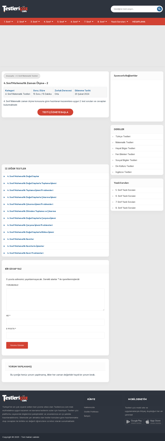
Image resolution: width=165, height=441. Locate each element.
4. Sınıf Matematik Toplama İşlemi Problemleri (30, 190)
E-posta (11, 329)
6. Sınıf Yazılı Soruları (126, 196)
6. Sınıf (74, 21)
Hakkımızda (89, 407)
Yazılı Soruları (118, 21)
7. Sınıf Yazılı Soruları (125, 202)
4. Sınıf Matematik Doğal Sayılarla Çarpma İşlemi (31, 218)
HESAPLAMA (138, 21)
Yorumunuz (12, 285)
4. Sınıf (47, 21)
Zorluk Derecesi (63, 90)
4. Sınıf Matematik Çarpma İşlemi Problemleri (30, 225)
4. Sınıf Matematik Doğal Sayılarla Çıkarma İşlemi (31, 197)
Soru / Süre (39, 90)
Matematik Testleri (124, 142)
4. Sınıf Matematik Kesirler (20, 239)
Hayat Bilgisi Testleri (125, 148)
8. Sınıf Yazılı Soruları (126, 208)
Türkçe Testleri (123, 136)
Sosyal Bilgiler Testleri (126, 160)
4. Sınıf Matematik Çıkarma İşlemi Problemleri (30, 204)
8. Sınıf (101, 21)
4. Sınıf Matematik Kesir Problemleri (25, 253)
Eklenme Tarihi (83, 90)
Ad (8, 315)
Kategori (9, 90)
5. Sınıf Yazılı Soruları (125, 190)
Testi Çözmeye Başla (55, 112)
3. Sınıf (34, 21)
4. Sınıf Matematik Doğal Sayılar (23, 176)
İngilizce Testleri (124, 172)
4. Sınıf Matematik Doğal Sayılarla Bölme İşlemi (30, 232)
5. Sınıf (60, 21)
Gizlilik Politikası (91, 411)
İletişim (87, 416)
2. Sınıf (20, 21)
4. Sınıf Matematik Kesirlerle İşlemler (25, 246)
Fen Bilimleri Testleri (125, 154)
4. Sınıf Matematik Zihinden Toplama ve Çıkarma (31, 211)
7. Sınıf (87, 21)
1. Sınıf (7, 21)
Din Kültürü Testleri (125, 166)
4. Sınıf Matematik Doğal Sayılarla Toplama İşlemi (31, 183)
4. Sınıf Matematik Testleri (17, 94)
